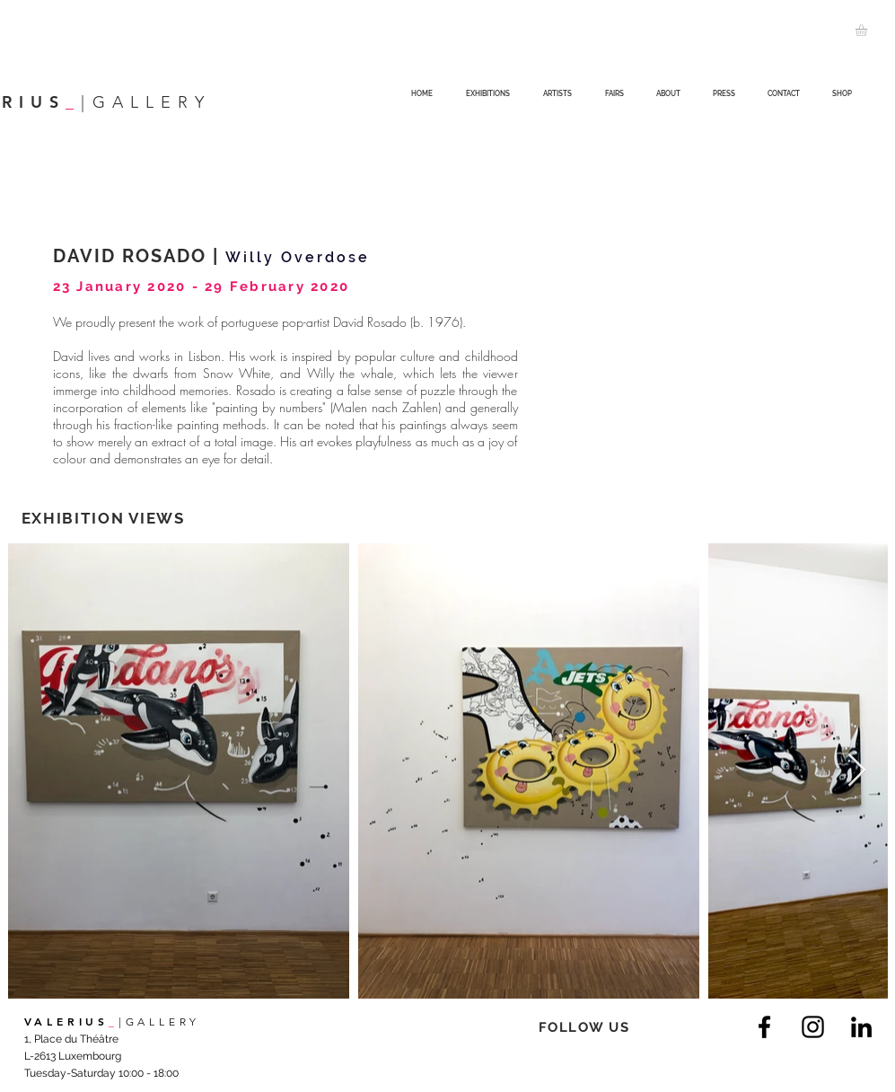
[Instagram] (813, 1027)
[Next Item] (857, 770)
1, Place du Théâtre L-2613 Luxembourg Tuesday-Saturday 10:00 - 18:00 (101, 1056)
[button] (868, 30)
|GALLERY (159, 1021)
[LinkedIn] (861, 1027)
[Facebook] (764, 1027)
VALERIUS (66, 1021)
